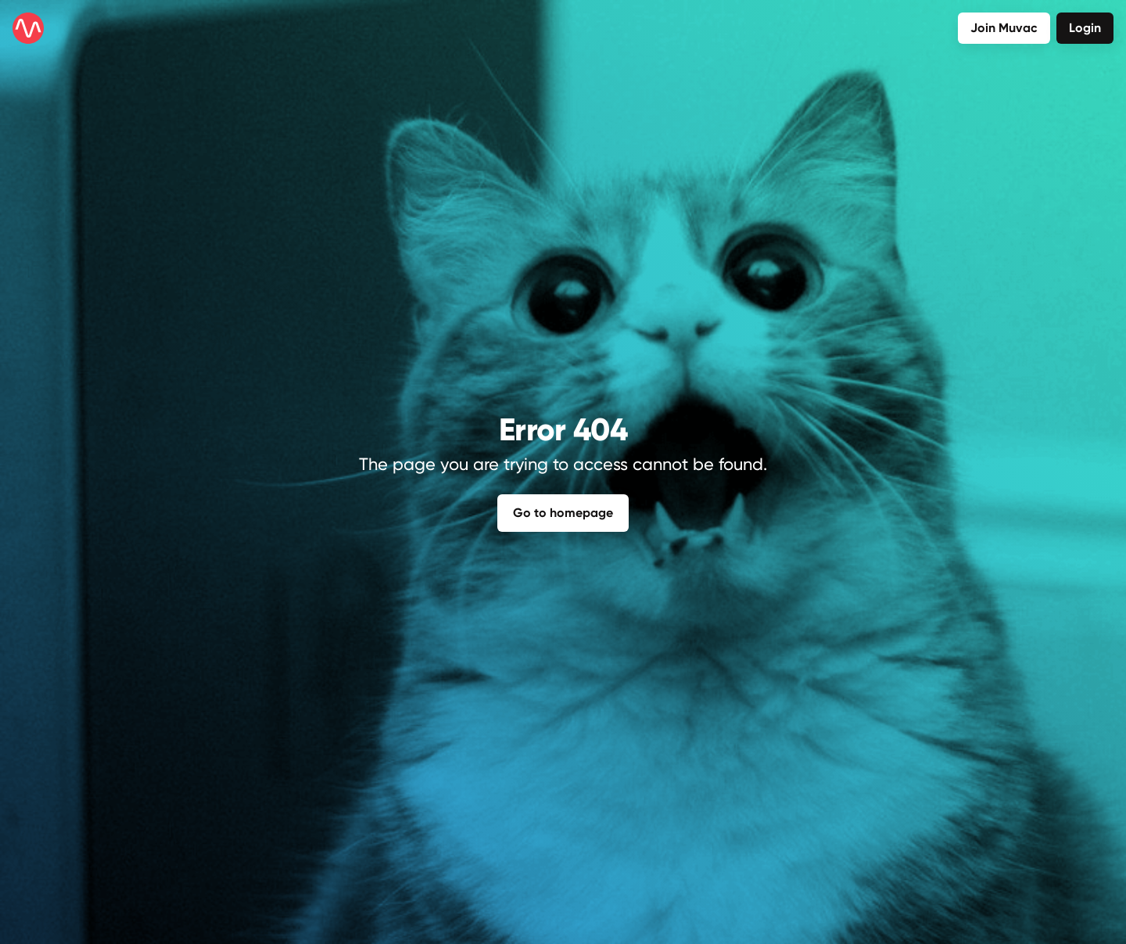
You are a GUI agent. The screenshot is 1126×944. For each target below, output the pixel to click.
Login (1085, 27)
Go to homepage (563, 511)
